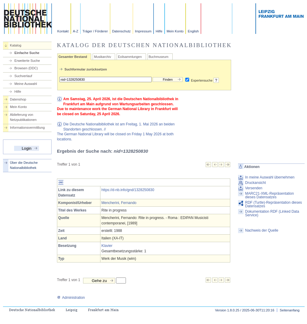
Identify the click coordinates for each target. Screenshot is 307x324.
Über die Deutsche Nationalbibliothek (24, 165)
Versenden (253, 188)
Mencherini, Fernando (118, 203)
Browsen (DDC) (26, 68)
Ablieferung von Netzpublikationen (23, 117)
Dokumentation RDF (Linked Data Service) (272, 213)
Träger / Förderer (95, 31)
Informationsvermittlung (27, 127)
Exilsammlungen (130, 56)
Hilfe (159, 31)
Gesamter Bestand (72, 56)
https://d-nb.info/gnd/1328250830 (127, 190)
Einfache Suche (26, 53)
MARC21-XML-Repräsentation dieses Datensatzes (269, 195)
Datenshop (18, 99)
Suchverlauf (23, 76)
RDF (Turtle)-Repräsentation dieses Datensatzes (273, 204)
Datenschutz (121, 31)
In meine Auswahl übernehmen (269, 177)
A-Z (75, 31)
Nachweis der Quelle (261, 230)
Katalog (15, 45)
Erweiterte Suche (27, 60)
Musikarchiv (102, 56)
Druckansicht (255, 183)
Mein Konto (175, 31)
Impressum (143, 31)
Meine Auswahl (25, 84)
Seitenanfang (290, 310)
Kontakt (63, 31)
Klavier (106, 246)
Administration (71, 298)
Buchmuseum (158, 56)
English (193, 31)
